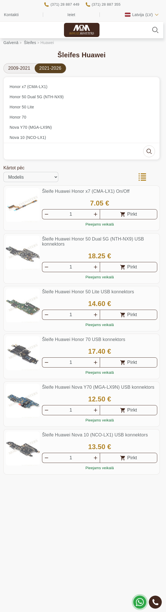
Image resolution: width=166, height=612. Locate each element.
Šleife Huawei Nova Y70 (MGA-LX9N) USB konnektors (98, 387)
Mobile (81, 34)
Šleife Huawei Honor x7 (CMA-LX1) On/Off (86, 191)
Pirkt (132, 214)
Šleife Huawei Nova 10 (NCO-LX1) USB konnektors (95, 434)
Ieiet (71, 14)
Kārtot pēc (14, 167)
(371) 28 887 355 (106, 4)
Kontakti (11, 14)
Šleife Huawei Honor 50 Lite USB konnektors (88, 291)
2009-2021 (19, 68)
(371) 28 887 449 (64, 4)
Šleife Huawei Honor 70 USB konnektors (83, 339)
